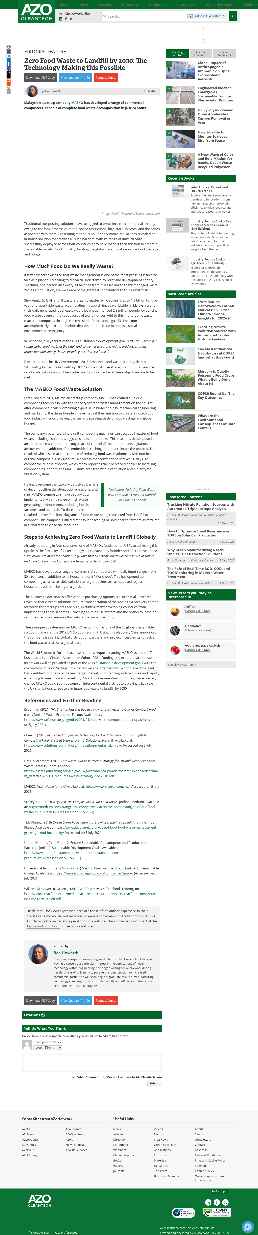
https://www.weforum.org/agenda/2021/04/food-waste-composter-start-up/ (81, 719)
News (117, 1129)
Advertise (201, 1150)
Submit (155, 1083)
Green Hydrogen (165, 1145)
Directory (119, 1139)
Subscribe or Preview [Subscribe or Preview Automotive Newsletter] (197, 616)
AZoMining (29, 1155)
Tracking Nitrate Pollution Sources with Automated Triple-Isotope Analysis (215, 326)
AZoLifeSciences (76, 1150)
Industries (161, 1155)
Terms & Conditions (208, 1155)
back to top (220, 1191)
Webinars (119, 1150)
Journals (118, 1171)
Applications (162, 1150)
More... (231, 4)
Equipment (120, 1145)
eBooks (118, 1166)
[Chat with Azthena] (248, 1227)
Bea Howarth (66, 952)
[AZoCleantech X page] (225, 1202)
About (199, 1129)
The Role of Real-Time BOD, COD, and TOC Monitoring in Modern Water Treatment (199, 561)
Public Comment (88, 1077)
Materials (160, 1160)
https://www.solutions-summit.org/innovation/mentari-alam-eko (73, 745)
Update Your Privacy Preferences (52, 1230)
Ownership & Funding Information (210, 1178)
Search (199, 1134)
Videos (158, 1129)
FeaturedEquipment (201, 54)
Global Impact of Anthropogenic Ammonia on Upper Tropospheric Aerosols (217, 68)
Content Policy (204, 1171)
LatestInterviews (224, 54)
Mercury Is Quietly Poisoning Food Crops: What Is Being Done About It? (214, 370)
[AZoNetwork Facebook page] (66, 19)
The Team (160, 1171)
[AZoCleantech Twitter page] (71, 19)
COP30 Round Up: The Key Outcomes (214, 389)
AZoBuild (28, 1150)
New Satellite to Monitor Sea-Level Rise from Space (216, 132)
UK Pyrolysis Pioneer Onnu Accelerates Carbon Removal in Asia (216, 110)
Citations (34, 1015)
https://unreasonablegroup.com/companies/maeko (94, 873)
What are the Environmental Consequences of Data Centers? (214, 415)
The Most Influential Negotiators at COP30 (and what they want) (214, 346)
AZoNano (28, 1134)
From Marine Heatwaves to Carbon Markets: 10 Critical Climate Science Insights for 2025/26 (216, 304)
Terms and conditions (43, 926)
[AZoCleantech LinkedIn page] (60, 19)
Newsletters (203, 1139)
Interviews (161, 1139)
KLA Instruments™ (186, 534)
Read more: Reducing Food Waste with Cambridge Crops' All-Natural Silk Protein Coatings (132, 494)
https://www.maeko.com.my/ (108, 786)
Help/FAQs (161, 1166)
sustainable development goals (119, 662)
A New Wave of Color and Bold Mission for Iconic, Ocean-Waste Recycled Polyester (213, 156)
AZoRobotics (30, 1139)
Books (117, 1160)
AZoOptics (29, 1145)
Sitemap (200, 1166)
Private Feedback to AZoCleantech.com (134, 1077)
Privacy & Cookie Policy (210, 1160)
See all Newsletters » (182, 651)
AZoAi (69, 1139)
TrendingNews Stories (177, 54)
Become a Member (166, 1176)
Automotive (192, 612)
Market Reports (123, 1155)
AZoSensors (73, 1129)
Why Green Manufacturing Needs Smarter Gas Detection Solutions (199, 544)
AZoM (26, 1129)
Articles (118, 1134)
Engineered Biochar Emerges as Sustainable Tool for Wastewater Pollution (215, 90)
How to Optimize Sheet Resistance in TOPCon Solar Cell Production (195, 526)
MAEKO (77, 102)
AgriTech (190, 593)
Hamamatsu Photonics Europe (194, 552)
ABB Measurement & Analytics (193, 569)
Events (158, 1134)
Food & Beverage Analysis (202, 632)
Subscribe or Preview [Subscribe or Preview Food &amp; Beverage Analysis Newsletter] (197, 636)
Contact (200, 1145)
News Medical (75, 1145)
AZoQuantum (75, 1134)
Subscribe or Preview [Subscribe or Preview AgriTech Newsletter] (197, 597)
